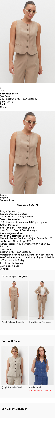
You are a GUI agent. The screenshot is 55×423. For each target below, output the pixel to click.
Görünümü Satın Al (27, 205)
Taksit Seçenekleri (10, 219)
